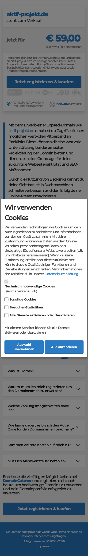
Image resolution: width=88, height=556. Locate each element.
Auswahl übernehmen (24, 347)
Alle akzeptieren (64, 347)
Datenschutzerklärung (61, 274)
